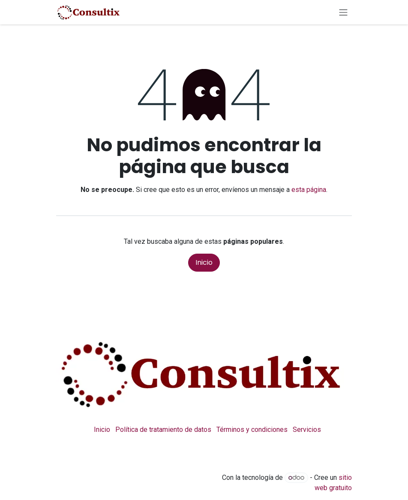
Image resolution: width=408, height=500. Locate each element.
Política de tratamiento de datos (163, 429)
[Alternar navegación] (343, 12)
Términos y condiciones (252, 429)
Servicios (307, 429)
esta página (308, 190)
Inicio (204, 262)
